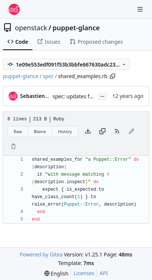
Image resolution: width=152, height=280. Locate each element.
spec (48, 76)
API (103, 273)
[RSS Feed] (117, 131)
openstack (31, 27)
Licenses (84, 273)
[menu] (56, 273)
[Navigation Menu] (140, 9)
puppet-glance (76, 27)
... (102, 95)
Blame (40, 131)
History (65, 131)
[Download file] (88, 131)
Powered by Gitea (41, 254)
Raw (18, 131)
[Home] (14, 9)
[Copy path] (112, 76)
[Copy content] (102, 131)
